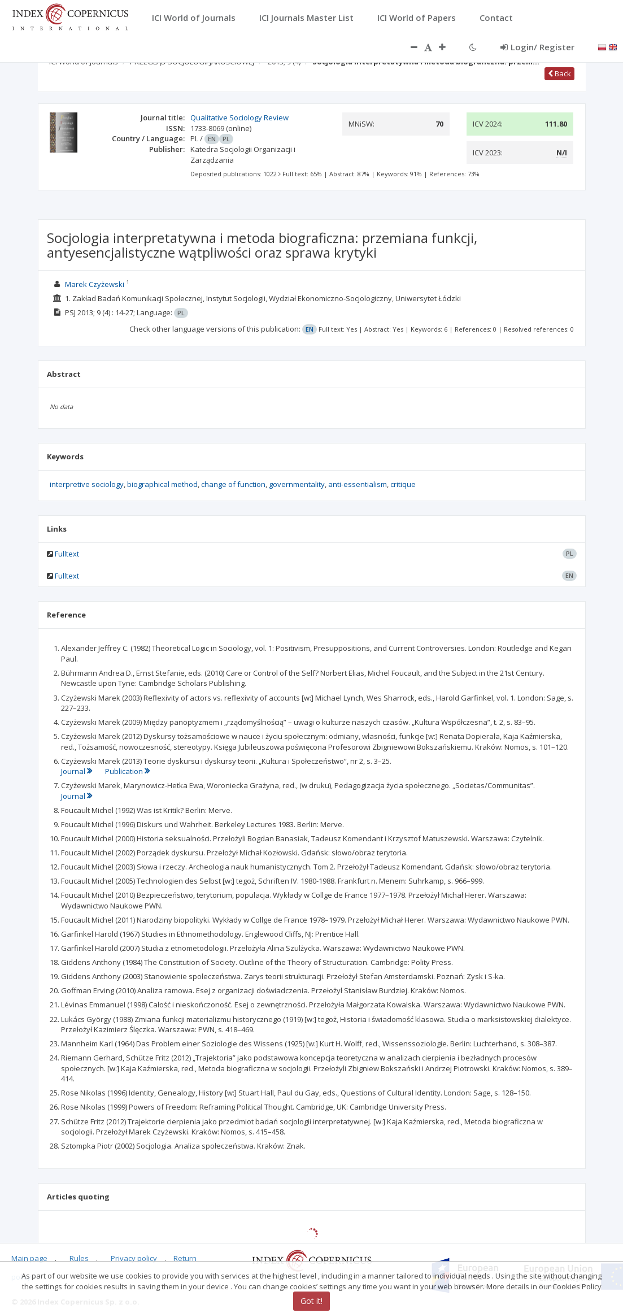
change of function (233, 484)
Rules (79, 1258)
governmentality (297, 484)
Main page (29, 1258)
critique (403, 484)
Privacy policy (134, 1258)
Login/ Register (537, 47)
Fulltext (67, 554)
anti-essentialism (357, 484)
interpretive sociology (87, 484)
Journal (77, 771)
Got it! (311, 1300)
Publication (127, 771)
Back (559, 73)
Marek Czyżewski (94, 284)
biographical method (162, 484)
